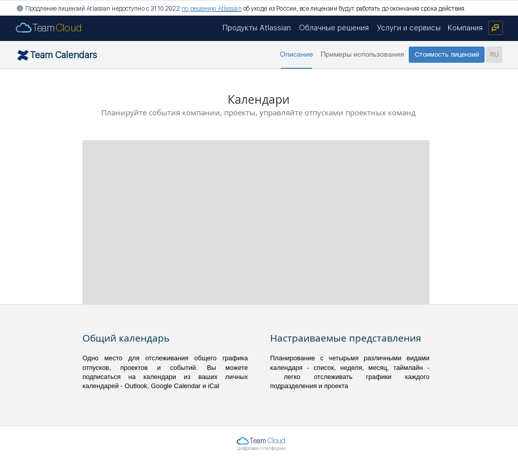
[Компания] (465, 28)
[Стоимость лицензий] (447, 55)
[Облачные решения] (333, 28)
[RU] (494, 55)
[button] (296, 54)
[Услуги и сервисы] (409, 28)
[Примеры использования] (362, 54)
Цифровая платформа (261, 448)
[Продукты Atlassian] (257, 28)
